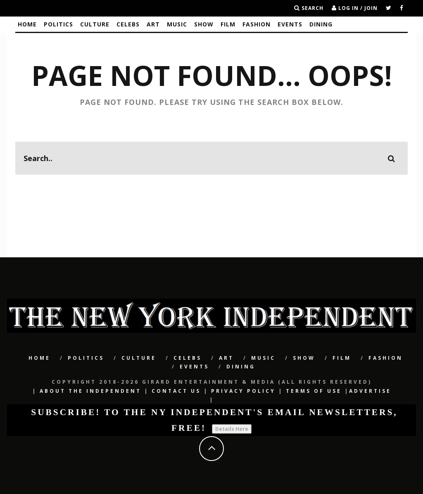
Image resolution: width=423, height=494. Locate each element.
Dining (321, 24)
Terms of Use (314, 390)
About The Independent (90, 390)
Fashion (256, 24)
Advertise (370, 390)
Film (228, 24)
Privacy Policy (243, 390)
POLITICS (58, 24)
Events (290, 24)
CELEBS (128, 24)
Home (27, 24)
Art (153, 24)
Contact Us (176, 390)
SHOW (204, 24)
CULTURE (94, 24)
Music (177, 24)
